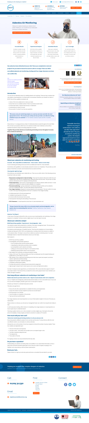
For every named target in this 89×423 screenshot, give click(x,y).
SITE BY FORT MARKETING (76, 410)
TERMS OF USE (10, 410)
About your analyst (11, 81)
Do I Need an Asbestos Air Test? (71, 95)
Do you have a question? (12, 85)
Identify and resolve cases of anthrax (63, 7)
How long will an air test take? (13, 82)
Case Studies (60, 13)
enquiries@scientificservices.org (67, 1)
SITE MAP (24, 410)
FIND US (36, 393)
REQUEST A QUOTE (76, 7)
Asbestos (22, 16)
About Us (48, 13)
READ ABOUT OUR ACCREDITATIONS (73, 82)
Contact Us (73, 13)
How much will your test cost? (13, 84)
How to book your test (11, 87)
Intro (8, 78)
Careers (67, 13)
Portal (79, 13)
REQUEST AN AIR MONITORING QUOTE (21, 32)
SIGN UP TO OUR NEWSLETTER (74, 157)
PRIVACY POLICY (17, 410)
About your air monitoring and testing (14, 79)
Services (54, 13)
